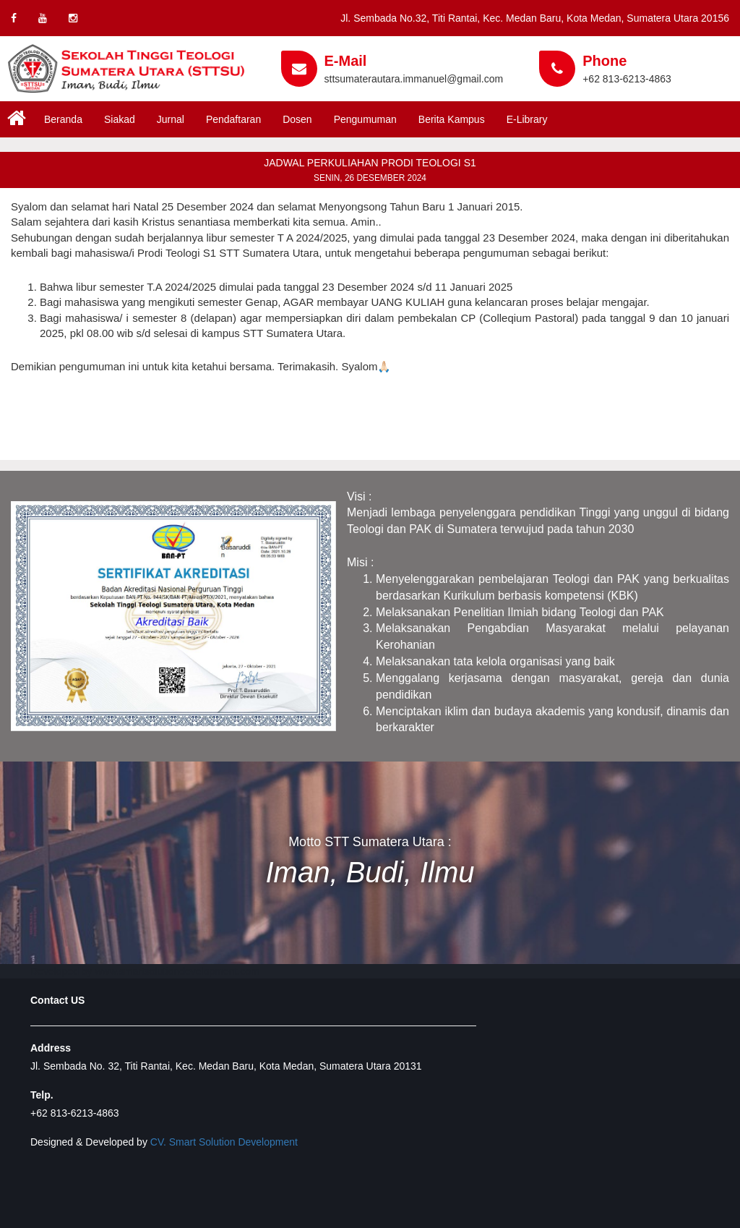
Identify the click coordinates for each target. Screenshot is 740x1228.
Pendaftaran (233, 119)
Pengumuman (365, 119)
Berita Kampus (451, 119)
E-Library (527, 119)
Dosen (297, 119)
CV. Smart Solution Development (224, 1142)
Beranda (63, 119)
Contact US (57, 1000)
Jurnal (170, 119)
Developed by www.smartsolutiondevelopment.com (144, 971)
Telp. (41, 1095)
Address (50, 1048)
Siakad (119, 119)
